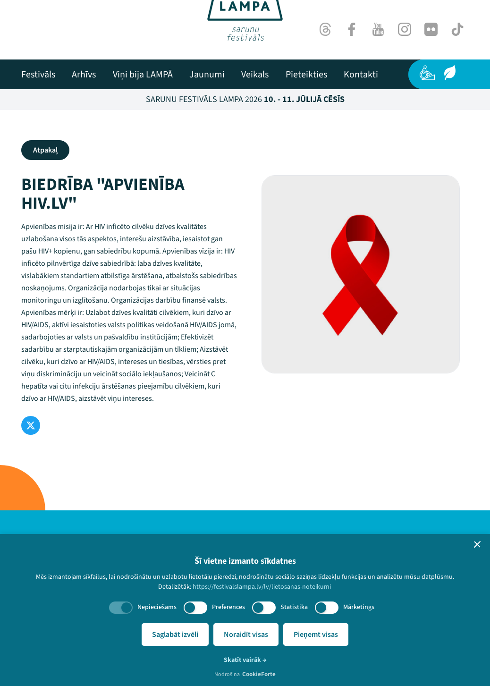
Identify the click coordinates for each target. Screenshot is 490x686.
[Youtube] (378, 29)
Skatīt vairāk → (245, 660)
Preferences (228, 607)
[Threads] (325, 29)
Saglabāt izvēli (175, 634)
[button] (477, 544)
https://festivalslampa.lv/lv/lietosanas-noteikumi (262, 587)
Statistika (294, 607)
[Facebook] (351, 29)
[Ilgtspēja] (449, 72)
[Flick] (431, 29)
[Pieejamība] (427, 72)
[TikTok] (457, 29)
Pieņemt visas (316, 634)
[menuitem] (38, 75)
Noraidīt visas (246, 634)
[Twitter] (30, 425)
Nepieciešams (157, 607)
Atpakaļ (45, 150)
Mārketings (358, 607)
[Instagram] (404, 29)
